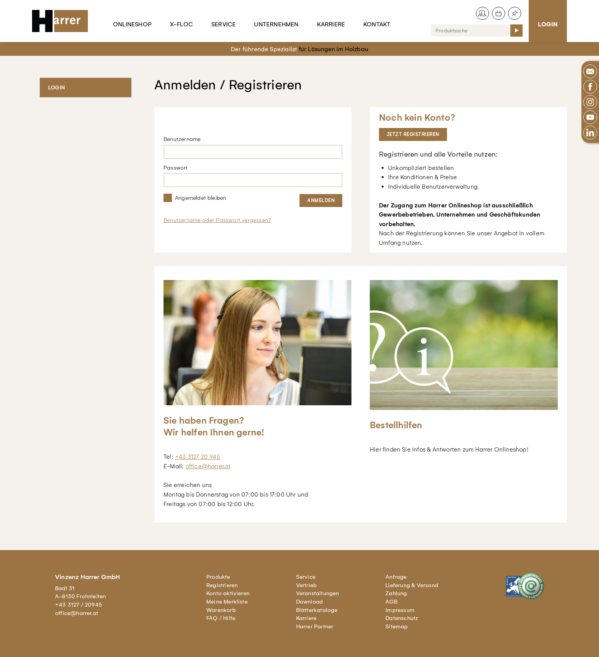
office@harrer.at (208, 466)
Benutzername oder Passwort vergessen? (217, 220)
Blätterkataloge (317, 610)
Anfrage (395, 576)
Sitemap (396, 626)
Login (548, 24)
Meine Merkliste (227, 601)
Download (309, 601)
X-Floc (181, 24)
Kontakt (376, 24)
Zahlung (396, 593)
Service (223, 24)
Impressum (399, 610)
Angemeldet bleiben (200, 197)
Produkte (218, 576)
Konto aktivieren (227, 593)
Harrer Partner (314, 626)
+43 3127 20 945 (197, 456)
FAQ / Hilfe (220, 618)
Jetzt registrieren (413, 134)
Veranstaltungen (317, 593)
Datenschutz (401, 618)
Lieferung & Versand (411, 585)
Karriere (331, 24)
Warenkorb (221, 610)
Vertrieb (306, 585)
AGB (391, 601)
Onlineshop (132, 24)
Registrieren (222, 585)
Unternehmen (276, 24)
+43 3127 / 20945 (78, 604)
